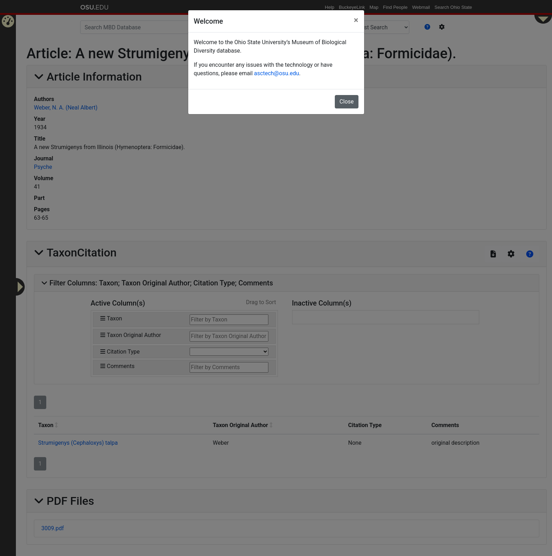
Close (346, 101)
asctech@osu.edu (276, 73)
